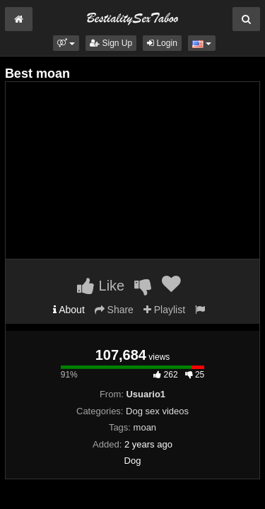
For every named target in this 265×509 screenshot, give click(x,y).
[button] (66, 43)
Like (100, 285)
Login (162, 43)
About (69, 309)
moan (145, 427)
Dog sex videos (157, 411)
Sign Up (111, 43)
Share (114, 309)
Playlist (164, 309)
